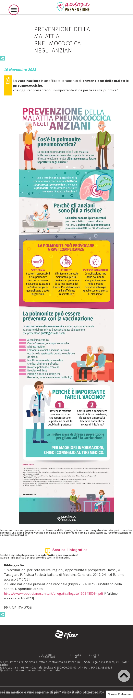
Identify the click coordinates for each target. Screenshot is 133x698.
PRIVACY (77, 657)
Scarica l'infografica (70, 550)
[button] (124, 676)
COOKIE (96, 657)
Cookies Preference (119, 694)
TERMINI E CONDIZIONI (47, 656)
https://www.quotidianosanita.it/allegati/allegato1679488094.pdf (55, 593)
